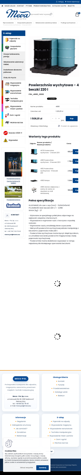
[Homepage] (2, 6)
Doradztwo (21, 432)
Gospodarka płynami (24, 23)
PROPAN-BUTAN (14, 122)
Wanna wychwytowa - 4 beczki (40, 285)
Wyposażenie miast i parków (14, 107)
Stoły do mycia (9, 77)
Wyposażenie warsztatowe (13, 92)
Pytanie (61, 385)
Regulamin (21, 421)
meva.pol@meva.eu (12, 235)
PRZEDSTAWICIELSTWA (42, 6)
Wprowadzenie (8, 23)
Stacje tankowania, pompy (11, 55)
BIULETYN (71, 6)
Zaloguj (60, 2)
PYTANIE (29, 6)
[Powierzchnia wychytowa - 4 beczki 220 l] (54, 55)
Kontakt (61, 381)
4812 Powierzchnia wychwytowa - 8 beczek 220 (49, 171)
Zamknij (42, 467)
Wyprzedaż (10, 140)
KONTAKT (20, 6)
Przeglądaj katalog (13, 179)
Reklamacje (21, 436)
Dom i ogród (12, 115)
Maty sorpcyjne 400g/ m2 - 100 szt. (41, 334)
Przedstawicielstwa (61, 388)
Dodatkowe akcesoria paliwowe (12, 71)
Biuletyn (61, 395)
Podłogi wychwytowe (68, 23)
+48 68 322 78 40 (22, 404)
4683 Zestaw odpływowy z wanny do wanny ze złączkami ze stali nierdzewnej (49, 190)
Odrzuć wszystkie (26, 468)
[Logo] (16, 14)
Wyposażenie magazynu (13, 84)
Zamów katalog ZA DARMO (13, 182)
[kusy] (56, 118)
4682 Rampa (45, 180)
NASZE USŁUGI (10, 6)
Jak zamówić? (21, 428)
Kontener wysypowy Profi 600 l (66, 334)
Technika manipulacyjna (14, 99)
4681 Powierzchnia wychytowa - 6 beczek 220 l (50, 161)
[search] (51, 15)
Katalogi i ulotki (61, 392)
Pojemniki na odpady (12, 39)
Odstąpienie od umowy (21, 425)
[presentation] (30, 281)
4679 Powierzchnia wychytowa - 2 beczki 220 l (50, 152)
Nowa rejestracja (73, 2)
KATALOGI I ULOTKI (59, 6)
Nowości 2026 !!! (12, 133)
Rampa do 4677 (63, 284)
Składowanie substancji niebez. (46, 23)
